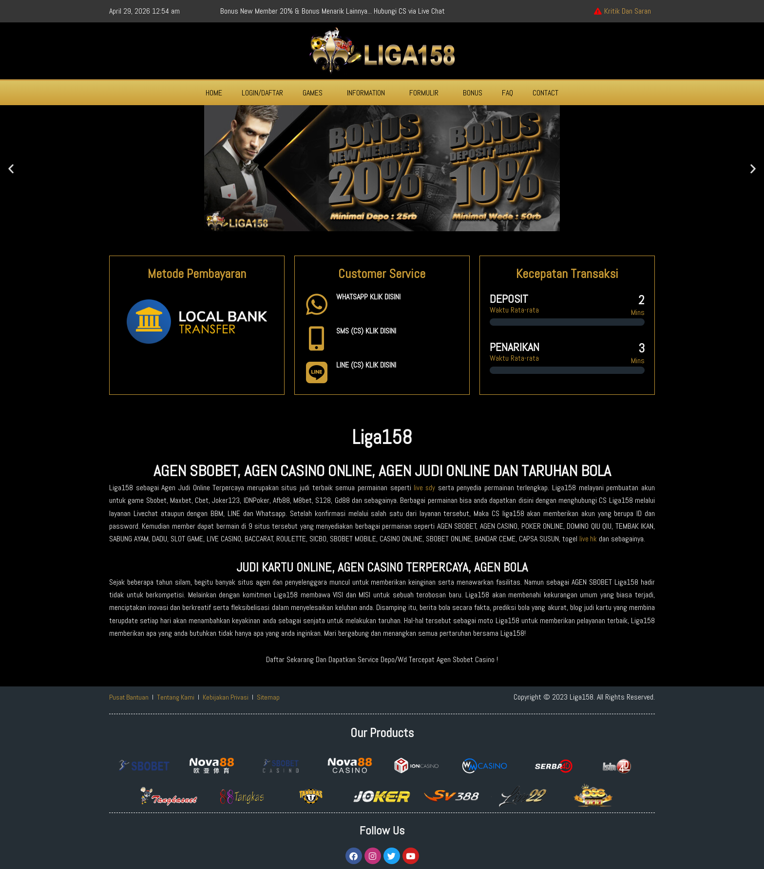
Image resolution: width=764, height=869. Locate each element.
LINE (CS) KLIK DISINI (366, 365)
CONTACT (545, 93)
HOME (214, 93)
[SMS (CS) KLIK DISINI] (317, 338)
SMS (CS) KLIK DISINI (366, 331)
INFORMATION (366, 93)
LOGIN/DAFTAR (262, 93)
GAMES (313, 93)
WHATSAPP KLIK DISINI (368, 297)
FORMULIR (424, 93)
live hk (588, 539)
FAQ (507, 93)
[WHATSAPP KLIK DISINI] (317, 304)
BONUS (472, 93)
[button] (315, 93)
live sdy (424, 487)
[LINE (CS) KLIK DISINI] (317, 372)
